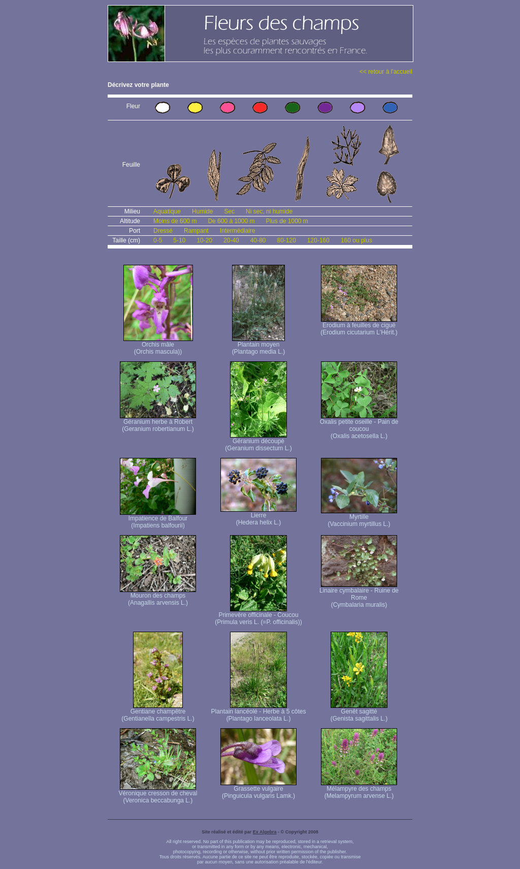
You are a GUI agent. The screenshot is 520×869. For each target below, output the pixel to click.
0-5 (157, 240)
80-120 (286, 240)
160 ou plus (356, 240)
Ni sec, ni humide (269, 211)
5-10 (179, 240)
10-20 (204, 240)
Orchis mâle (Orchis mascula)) (158, 345)
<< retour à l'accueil (386, 71)
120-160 (318, 240)
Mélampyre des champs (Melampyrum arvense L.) (359, 789)
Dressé (163, 230)
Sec (229, 211)
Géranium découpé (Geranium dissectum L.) (258, 442)
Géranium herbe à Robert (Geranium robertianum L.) (158, 422)
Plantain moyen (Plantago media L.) (258, 345)
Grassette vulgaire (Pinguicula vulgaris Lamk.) (258, 789)
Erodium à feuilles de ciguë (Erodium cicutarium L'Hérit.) (359, 326)
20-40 (231, 240)
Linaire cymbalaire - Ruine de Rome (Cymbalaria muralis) (359, 594)
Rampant (196, 230)
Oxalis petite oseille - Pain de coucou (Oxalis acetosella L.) (359, 426)
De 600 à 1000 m (231, 221)
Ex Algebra (265, 831)
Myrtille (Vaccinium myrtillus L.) (359, 517)
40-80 (258, 240)
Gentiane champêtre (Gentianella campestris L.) (157, 712)
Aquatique (167, 211)
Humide (202, 211)
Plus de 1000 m (287, 221)
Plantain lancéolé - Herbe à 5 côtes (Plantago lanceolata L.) (258, 712)
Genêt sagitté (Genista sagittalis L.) (359, 712)
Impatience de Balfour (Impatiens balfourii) (158, 519)
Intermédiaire (237, 230)
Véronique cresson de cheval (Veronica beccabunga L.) (158, 794)
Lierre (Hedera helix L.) (258, 516)
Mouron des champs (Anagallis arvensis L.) (158, 596)
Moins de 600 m (175, 221)
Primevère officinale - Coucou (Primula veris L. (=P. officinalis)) (258, 616)
